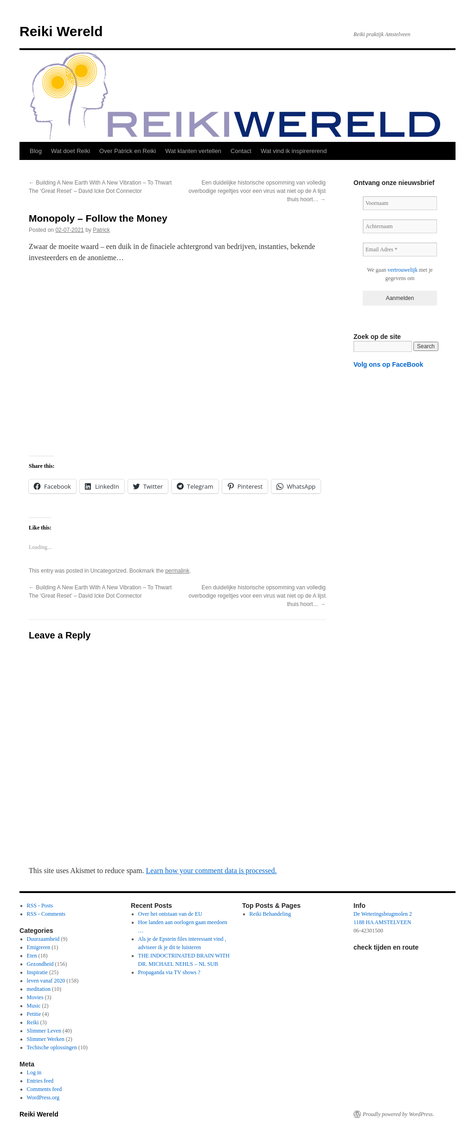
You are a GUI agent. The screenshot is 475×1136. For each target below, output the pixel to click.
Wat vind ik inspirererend (294, 150)
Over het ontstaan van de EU (170, 914)
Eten (32, 955)
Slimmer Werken (45, 1039)
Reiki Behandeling (270, 914)
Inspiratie (37, 972)
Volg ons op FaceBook (388, 364)
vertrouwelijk (403, 270)
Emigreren (39, 947)
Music (34, 1005)
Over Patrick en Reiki (127, 150)
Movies (35, 997)
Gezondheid (40, 964)
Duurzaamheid (43, 939)
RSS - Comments (46, 914)
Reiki (33, 1022)
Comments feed (44, 1089)
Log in (34, 1072)
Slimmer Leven (44, 1031)
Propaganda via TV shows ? (169, 972)
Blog (36, 150)
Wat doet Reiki (70, 150)
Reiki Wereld (61, 31)
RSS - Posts (40, 905)
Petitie (34, 1014)
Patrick (101, 230)
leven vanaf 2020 (46, 980)
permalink (177, 571)
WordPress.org (43, 1097)
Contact (241, 150)
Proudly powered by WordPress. (398, 1114)
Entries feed (40, 1081)
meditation (39, 989)
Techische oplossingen (52, 1047)
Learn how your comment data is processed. (211, 870)
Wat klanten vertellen (193, 150)
